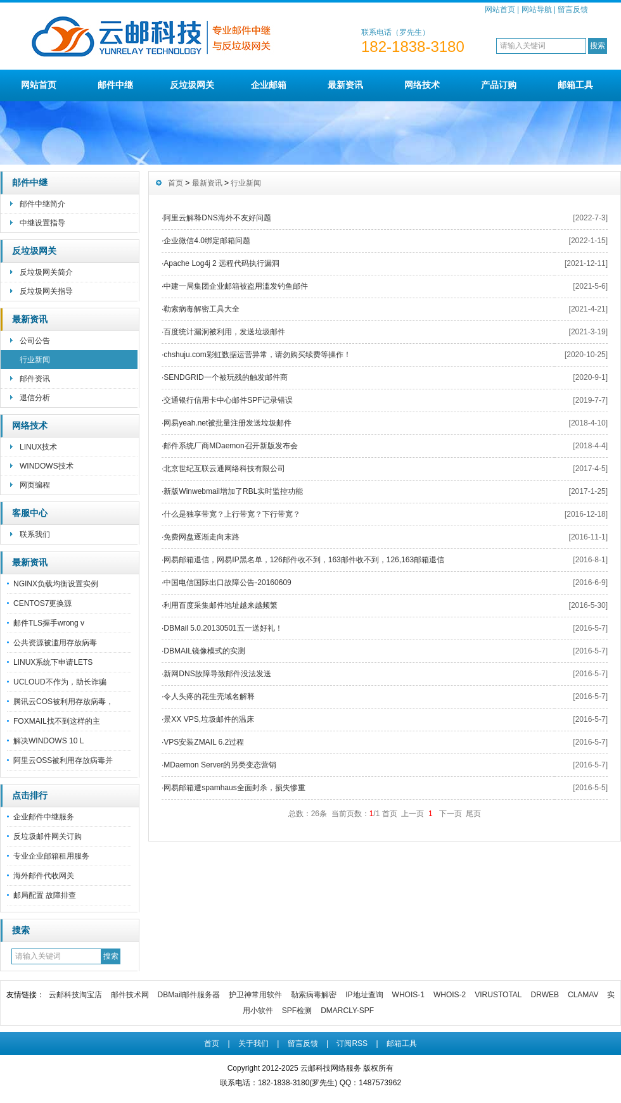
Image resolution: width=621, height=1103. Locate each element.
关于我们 (253, 1043)
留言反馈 (573, 9)
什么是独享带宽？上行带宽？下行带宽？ (231, 514)
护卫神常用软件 (255, 994)
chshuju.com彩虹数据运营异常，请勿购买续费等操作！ (256, 354)
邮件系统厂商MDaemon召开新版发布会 (230, 445)
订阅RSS (352, 1043)
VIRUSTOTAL (498, 994)
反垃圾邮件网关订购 (47, 836)
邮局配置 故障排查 (44, 895)
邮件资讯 (35, 378)
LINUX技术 (38, 447)
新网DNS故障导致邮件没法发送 (217, 673)
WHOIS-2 (449, 994)
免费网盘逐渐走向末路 (201, 537)
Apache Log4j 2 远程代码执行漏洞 (221, 263)
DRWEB (545, 994)
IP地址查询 (364, 994)
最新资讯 (345, 85)
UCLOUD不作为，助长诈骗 (59, 682)
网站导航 (537, 9)
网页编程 (35, 485)
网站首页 (500, 9)
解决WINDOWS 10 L (48, 740)
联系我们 (35, 534)
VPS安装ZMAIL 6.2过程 (203, 742)
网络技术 (422, 85)
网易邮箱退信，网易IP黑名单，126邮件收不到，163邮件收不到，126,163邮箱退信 (303, 559)
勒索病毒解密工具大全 (201, 309)
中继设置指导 (42, 222)
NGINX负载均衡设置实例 (55, 583)
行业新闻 (35, 359)
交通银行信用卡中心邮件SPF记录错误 (227, 400)
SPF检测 (297, 1010)
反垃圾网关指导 (46, 291)
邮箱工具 (575, 85)
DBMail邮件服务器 (189, 994)
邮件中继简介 (42, 203)
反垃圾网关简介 (46, 272)
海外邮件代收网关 (43, 875)
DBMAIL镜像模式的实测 (204, 650)
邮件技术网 (130, 994)
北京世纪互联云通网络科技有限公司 (224, 468)
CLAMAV (583, 994)
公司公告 (35, 340)
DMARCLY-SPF (347, 1010)
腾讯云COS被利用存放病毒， (63, 701)
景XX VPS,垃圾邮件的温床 (208, 719)
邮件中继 (115, 85)
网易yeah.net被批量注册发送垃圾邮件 (227, 423)
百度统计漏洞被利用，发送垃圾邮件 (224, 331)
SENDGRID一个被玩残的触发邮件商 (225, 377)
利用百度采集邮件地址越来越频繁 (220, 605)
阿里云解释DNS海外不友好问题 (217, 217)
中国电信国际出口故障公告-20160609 (227, 582)
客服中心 (30, 513)
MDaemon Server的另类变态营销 (219, 764)
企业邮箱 (268, 85)
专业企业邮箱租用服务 (51, 856)
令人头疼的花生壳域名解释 (209, 696)
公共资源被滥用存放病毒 (55, 642)
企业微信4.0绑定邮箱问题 (206, 240)
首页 (175, 183)
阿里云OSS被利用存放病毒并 (63, 760)
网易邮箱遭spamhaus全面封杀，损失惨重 (234, 787)
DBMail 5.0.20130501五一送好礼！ (222, 628)
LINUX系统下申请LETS (53, 662)
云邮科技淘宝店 (75, 994)
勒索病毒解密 (313, 994)
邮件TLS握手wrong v (48, 623)
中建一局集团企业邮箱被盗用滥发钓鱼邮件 (235, 286)
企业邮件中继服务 (43, 816)
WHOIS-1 (408, 994)
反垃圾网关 (192, 85)
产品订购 (498, 85)
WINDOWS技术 (47, 466)
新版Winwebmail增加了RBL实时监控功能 (233, 491)
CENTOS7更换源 (42, 603)
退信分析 (35, 397)
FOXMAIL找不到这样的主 (56, 721)
